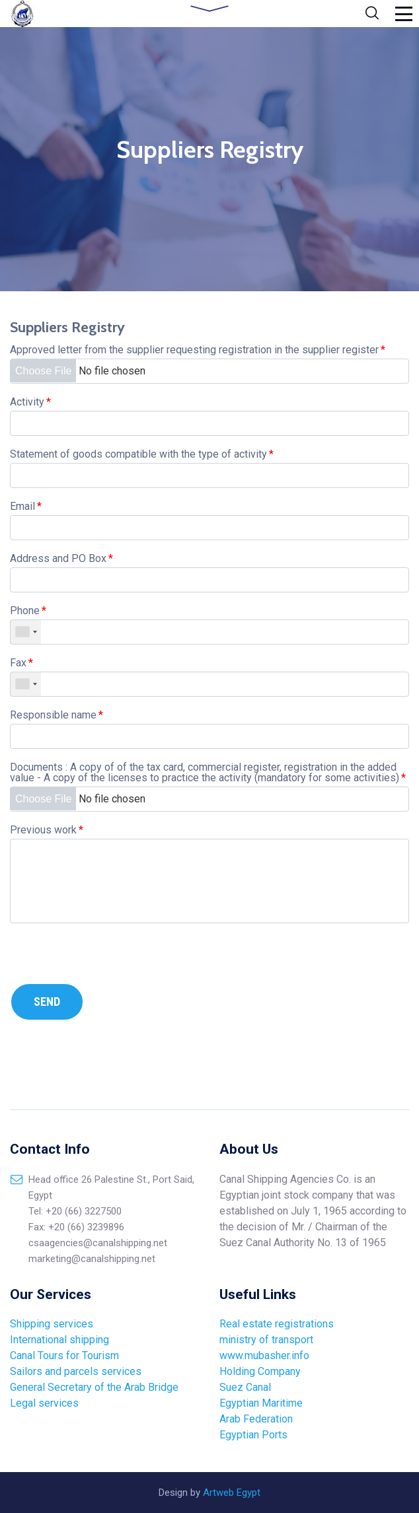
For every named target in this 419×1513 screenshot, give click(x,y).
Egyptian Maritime (262, 1403)
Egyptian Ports (253, 1434)
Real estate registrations (276, 1324)
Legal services (44, 1403)
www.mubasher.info (264, 1355)
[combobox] (26, 631)
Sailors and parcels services (75, 1371)
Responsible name (56, 715)
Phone (28, 610)
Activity (30, 401)
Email (26, 506)
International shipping (59, 1339)
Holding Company (260, 1371)
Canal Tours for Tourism (64, 1355)
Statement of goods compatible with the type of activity (142, 454)
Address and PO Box (61, 558)
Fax (21, 662)
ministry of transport (266, 1339)
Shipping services (51, 1324)
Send (47, 1001)
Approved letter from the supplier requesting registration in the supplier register (197, 349)
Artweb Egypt (231, 1492)
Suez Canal (245, 1387)
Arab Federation (257, 1419)
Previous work (46, 829)
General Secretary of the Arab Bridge (94, 1387)
